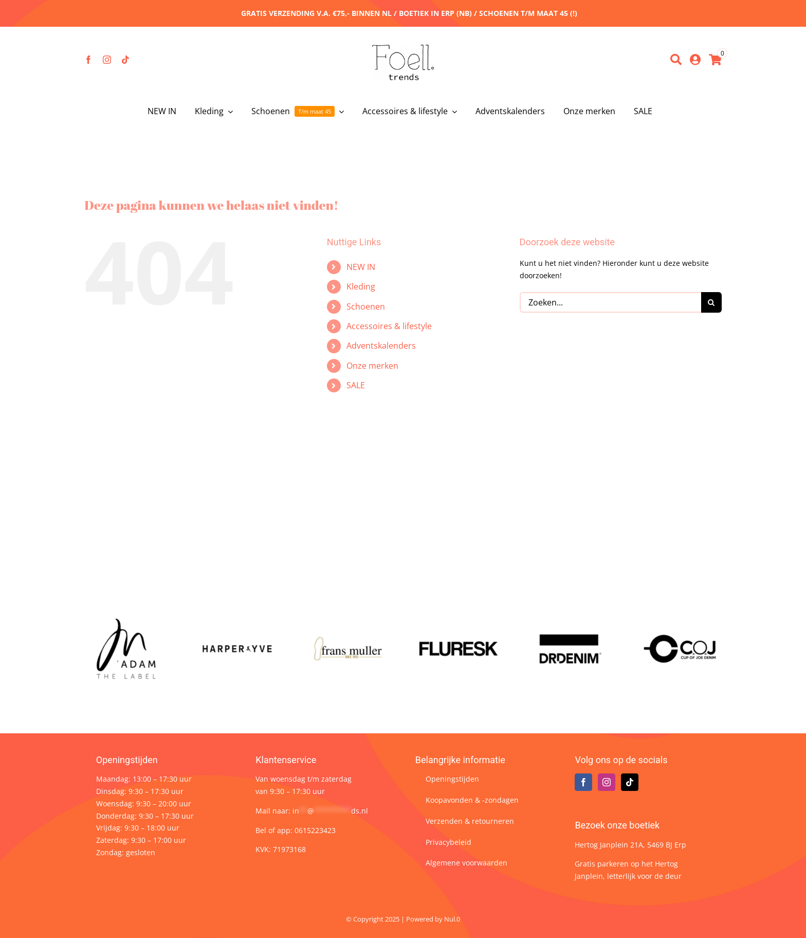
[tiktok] (125, 60)
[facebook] (88, 60)
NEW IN (360, 267)
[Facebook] (583, 782)
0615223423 (315, 830)
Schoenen (365, 306)
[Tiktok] (629, 782)
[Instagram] (606, 782)
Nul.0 (452, 919)
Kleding (360, 286)
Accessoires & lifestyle (389, 326)
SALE (355, 385)
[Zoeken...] (610, 302)
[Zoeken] (676, 59)
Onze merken (372, 365)
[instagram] (107, 60)
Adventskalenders (381, 345)
